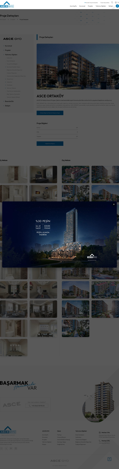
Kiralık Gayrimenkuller (92, 2)
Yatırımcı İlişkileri (101, 6)
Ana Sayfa (73, 6)
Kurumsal (82, 6)
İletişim (111, 6)
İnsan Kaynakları (105, 2)
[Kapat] (114, 204)
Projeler (90, 6)
